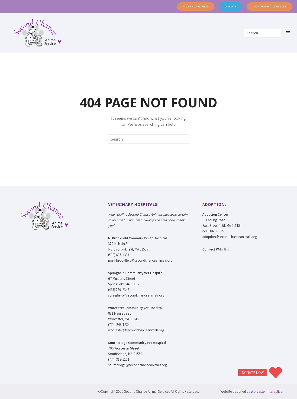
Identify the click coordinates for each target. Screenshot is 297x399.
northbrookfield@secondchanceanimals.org (140, 260)
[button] (275, 372)
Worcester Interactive (266, 391)
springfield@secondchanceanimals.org (136, 295)
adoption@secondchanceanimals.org (229, 236)
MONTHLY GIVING (196, 6)
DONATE (230, 6)
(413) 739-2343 (118, 289)
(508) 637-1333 (118, 255)
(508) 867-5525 (213, 231)
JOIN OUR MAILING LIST (270, 6)
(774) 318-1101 (118, 359)
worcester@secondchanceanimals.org (136, 330)
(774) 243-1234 (119, 324)
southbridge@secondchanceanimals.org (137, 365)
